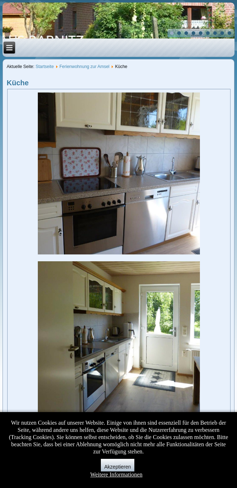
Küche (18, 83)
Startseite (45, 66)
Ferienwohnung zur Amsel (84, 66)
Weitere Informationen (116, 474)
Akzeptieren (117, 467)
